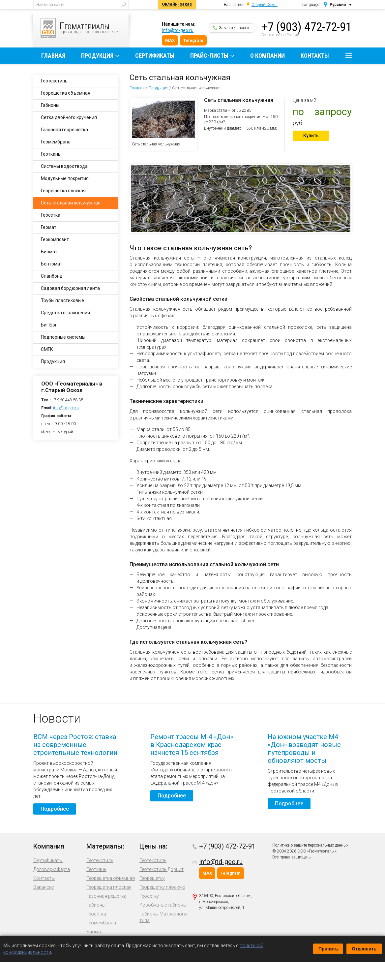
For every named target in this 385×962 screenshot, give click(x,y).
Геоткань (51, 154)
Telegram (193, 40)
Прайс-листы (209, 55)
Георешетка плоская (63, 190)
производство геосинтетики (85, 28)
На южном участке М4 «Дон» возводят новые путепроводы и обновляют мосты (304, 748)
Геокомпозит (55, 239)
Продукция (97, 55)
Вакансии (43, 887)
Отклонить (364, 948)
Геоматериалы (322, 851)
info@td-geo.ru (177, 30)
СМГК (47, 349)
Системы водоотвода (64, 166)
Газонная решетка (106, 896)
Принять (328, 948)
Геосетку (149, 896)
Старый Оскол (265, 4)
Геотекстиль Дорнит (161, 869)
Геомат (48, 227)
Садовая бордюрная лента (70, 288)
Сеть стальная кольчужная (71, 202)
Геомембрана (56, 141)
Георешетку (152, 878)
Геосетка (50, 215)
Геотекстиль (54, 80)
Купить (311, 135)
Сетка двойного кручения (69, 117)
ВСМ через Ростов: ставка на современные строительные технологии (75, 745)
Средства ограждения (65, 312)
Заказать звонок (231, 27)
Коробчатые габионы (163, 905)
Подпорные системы (63, 337)
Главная (53, 55)
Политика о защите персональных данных (310, 845)
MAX (170, 40)
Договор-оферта (51, 869)
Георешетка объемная (65, 93)
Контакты (315, 55)
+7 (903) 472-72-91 (306, 27)
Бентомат (51, 263)
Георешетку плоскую (162, 887)
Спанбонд (52, 276)
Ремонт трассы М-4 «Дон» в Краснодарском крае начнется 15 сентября (191, 745)
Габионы (50, 105)
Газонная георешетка (64, 129)
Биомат (49, 251)
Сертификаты (154, 55)
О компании (267, 55)
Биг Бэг (49, 324)
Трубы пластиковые (62, 300)
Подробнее (55, 809)
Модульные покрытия (65, 178)
